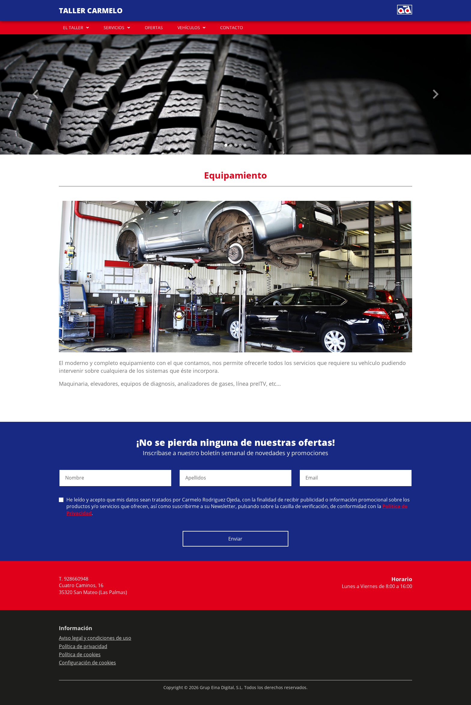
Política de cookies (80, 654)
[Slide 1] (230, 145)
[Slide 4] (245, 145)
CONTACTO (231, 27)
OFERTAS (154, 27)
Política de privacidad (83, 646)
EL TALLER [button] (73, 27)
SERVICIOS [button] (114, 27)
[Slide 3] (240, 145)
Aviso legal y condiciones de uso (95, 638)
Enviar (235, 538)
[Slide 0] (225, 145)
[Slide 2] (235, 145)
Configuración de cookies (87, 662)
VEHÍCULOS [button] (189, 27)
